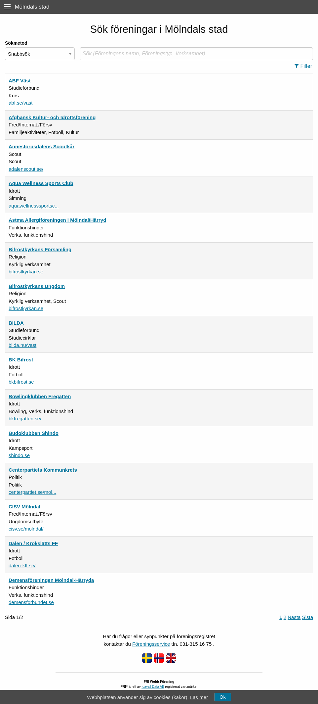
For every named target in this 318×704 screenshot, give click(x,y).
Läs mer (199, 697)
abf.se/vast (21, 103)
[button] (305, 66)
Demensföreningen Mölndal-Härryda (51, 580)
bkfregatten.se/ (25, 418)
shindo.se (19, 455)
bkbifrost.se (21, 382)
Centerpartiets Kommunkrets (43, 470)
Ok (222, 697)
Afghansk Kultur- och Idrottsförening (52, 117)
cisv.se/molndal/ (26, 529)
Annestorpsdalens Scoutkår (41, 146)
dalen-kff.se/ (22, 565)
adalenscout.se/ (26, 169)
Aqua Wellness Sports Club (41, 183)
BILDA (16, 323)
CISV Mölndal (24, 506)
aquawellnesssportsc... (34, 206)
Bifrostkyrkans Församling (40, 249)
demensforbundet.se (31, 602)
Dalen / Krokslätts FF (33, 543)
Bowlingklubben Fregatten (40, 396)
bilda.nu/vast (22, 345)
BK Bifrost (21, 359)
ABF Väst (20, 80)
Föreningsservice (151, 644)
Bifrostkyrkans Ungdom (37, 286)
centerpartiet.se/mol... (32, 492)
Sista (307, 617)
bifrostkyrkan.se (26, 271)
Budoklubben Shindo (34, 433)
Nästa (294, 617)
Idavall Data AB (152, 686)
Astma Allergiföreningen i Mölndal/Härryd (57, 220)
